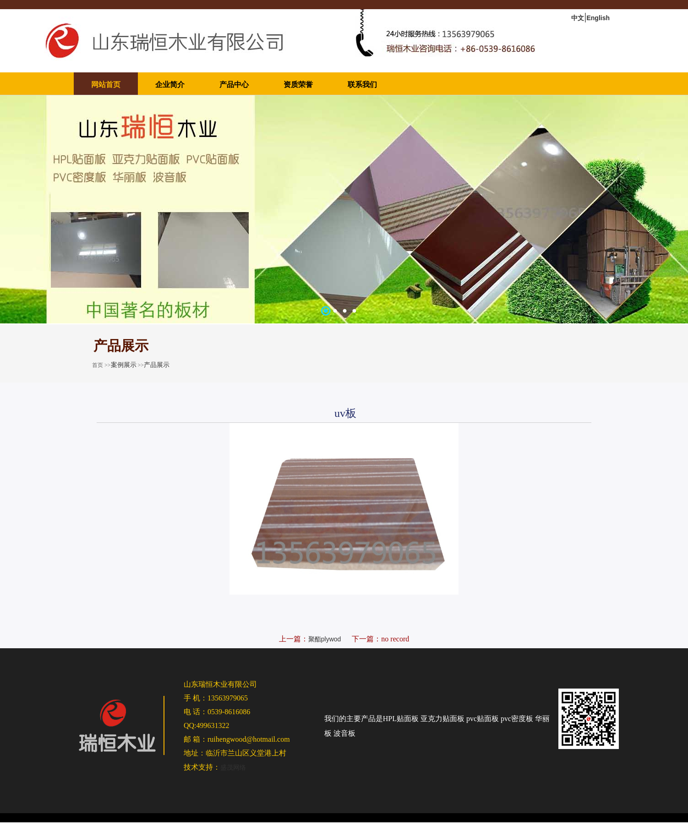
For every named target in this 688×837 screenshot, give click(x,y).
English (598, 18)
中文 (577, 18)
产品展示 (156, 364)
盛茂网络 (233, 767)
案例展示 (124, 364)
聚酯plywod (324, 639)
